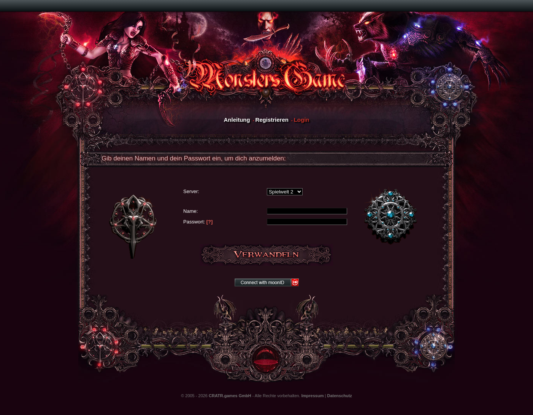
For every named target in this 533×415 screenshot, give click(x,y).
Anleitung (237, 119)
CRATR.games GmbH (230, 395)
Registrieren (272, 119)
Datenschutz (339, 395)
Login (301, 119)
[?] (209, 222)
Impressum (312, 395)
